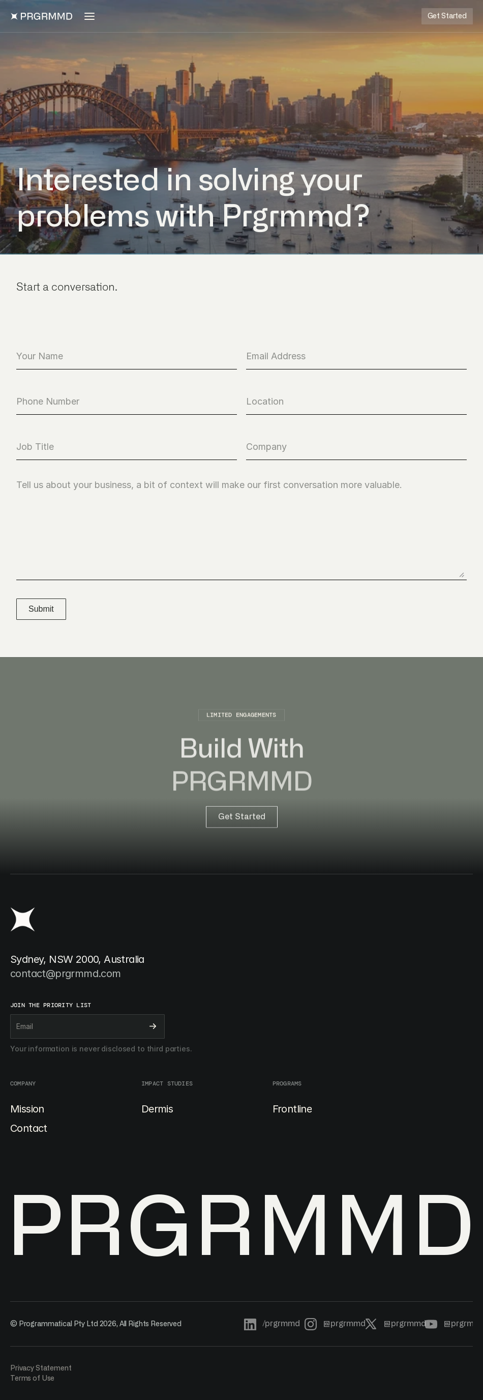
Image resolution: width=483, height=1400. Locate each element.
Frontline (292, 1109)
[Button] (447, 16)
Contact (28, 1128)
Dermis (157, 1109)
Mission (27, 1109)
